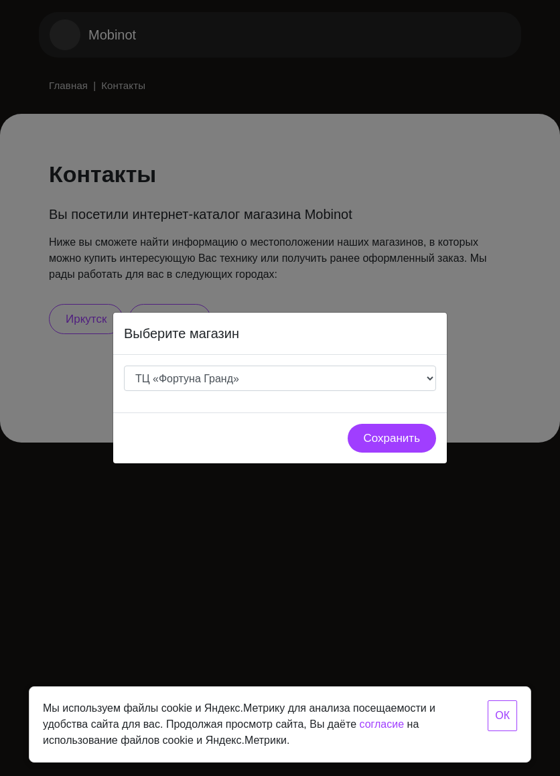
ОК (502, 715)
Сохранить (392, 438)
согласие (381, 724)
